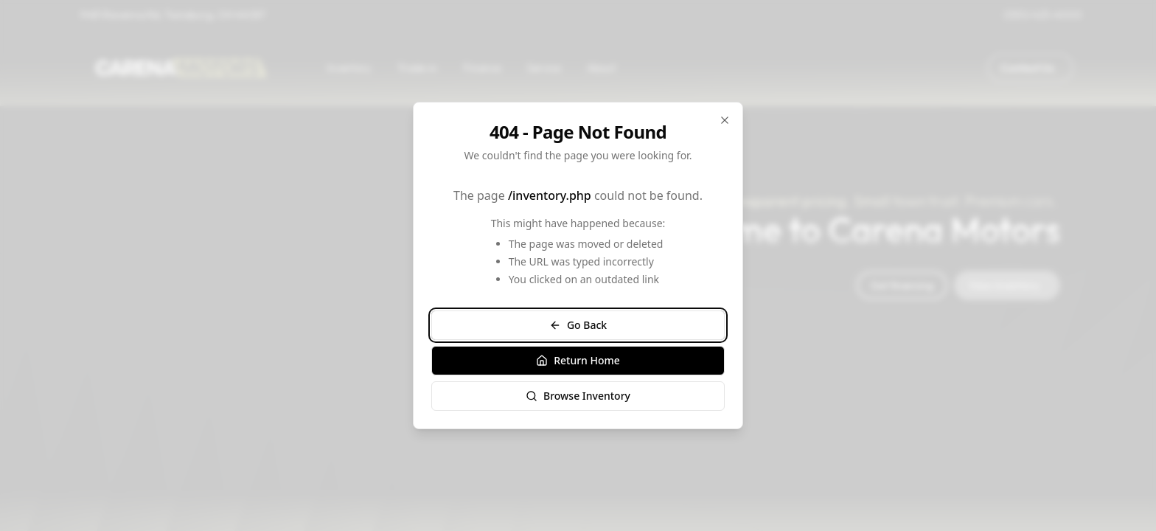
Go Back (578, 325)
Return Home (578, 360)
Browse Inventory (578, 396)
